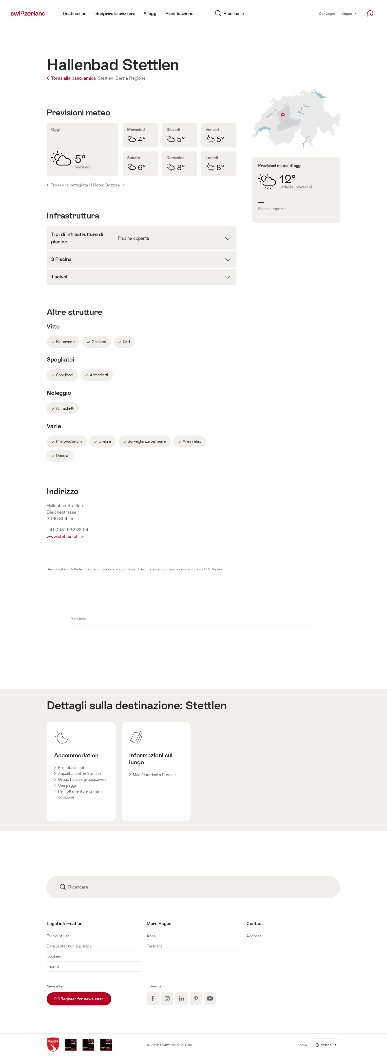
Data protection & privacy (69, 946)
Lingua (349, 13)
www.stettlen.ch (65, 536)
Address (253, 936)
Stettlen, (106, 78)
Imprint (53, 966)
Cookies (54, 956)
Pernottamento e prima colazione (78, 794)
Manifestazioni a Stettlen (154, 774)
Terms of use (58, 936)
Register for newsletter (83, 996)
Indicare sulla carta (296, 119)
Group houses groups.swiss (82, 779)
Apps (151, 936)
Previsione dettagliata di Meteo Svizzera (87, 185)
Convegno (327, 14)
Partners (154, 946)
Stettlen (206, 705)
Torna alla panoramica (72, 78)
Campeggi (67, 785)
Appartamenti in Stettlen (79, 773)
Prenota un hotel (72, 767)
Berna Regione (131, 78)
